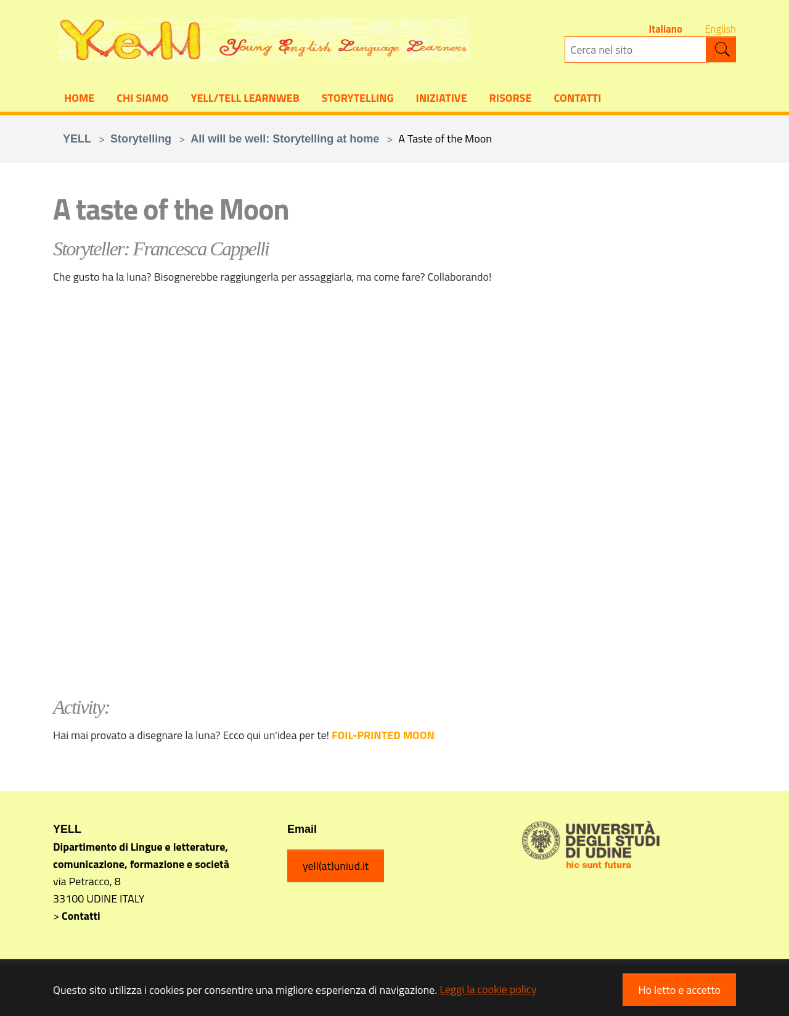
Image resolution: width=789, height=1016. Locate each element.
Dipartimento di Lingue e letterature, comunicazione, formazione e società (141, 857)
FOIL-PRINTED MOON (383, 737)
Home (79, 99)
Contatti (577, 99)
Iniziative (441, 99)
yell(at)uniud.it (336, 867)
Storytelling (358, 99)
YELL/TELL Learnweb (244, 99)
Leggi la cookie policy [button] (487, 989)
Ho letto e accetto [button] (679, 989)
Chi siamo (142, 99)
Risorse (510, 99)
